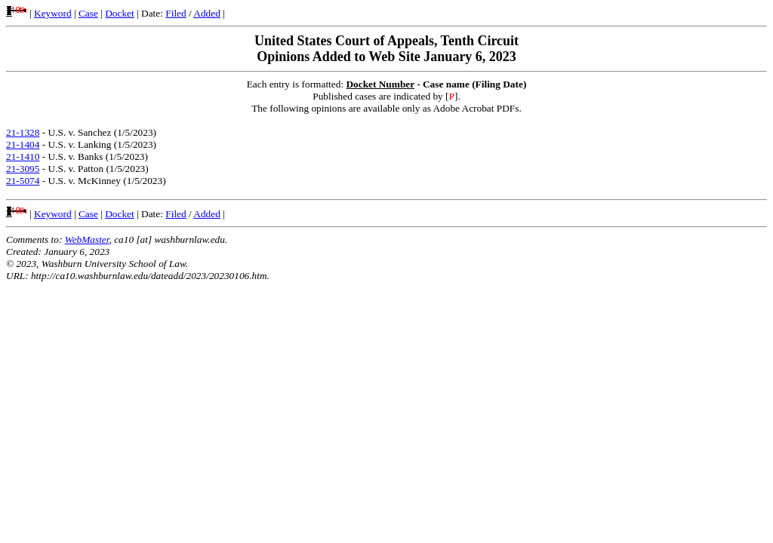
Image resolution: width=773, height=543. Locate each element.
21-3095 (22, 168)
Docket (119, 13)
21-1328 (22, 132)
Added (206, 13)
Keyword (53, 13)
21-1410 (22, 156)
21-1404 (22, 144)
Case (88, 13)
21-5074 (22, 180)
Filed (175, 13)
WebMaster (87, 239)
